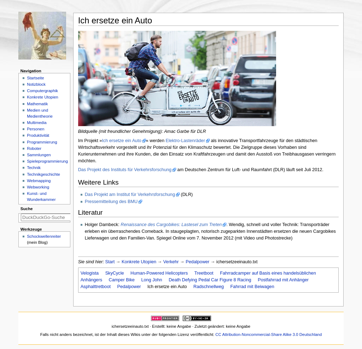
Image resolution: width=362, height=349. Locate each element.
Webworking (38, 187)
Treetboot (204, 273)
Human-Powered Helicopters (159, 273)
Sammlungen (39, 155)
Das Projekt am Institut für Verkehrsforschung (130, 194)
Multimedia (36, 122)
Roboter (34, 148)
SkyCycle (114, 273)
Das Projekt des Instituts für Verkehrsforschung (124, 169)
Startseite (35, 78)
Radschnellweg (208, 286)
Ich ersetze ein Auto (121, 140)
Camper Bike (122, 279)
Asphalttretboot (96, 286)
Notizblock (36, 84)
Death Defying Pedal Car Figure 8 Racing (210, 279)
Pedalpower (197, 261)
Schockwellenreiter (44, 236)
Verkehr (171, 261)
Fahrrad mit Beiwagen (252, 286)
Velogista (90, 273)
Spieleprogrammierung (47, 161)
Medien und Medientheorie (40, 113)
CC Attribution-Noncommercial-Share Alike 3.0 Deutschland (268, 334)
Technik (34, 167)
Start (110, 261)
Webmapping (39, 181)
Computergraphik (42, 91)
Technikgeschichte (43, 174)
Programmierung (42, 142)
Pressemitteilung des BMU (111, 201)
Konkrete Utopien (139, 261)
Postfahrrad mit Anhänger (283, 279)
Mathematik (37, 104)
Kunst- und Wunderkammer (41, 196)
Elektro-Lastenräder (185, 140)
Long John (151, 279)
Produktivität (38, 135)
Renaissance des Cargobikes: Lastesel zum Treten (171, 224)
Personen (35, 129)
